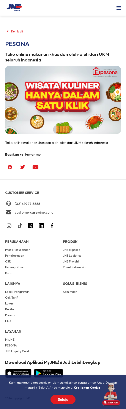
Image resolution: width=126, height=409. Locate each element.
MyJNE (9, 339)
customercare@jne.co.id (29, 212)
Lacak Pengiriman (17, 292)
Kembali (17, 31)
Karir (8, 273)
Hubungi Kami (14, 267)
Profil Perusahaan (17, 250)
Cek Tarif (11, 298)
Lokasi (9, 303)
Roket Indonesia (74, 267)
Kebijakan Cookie (87, 388)
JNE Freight (71, 261)
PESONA (11, 345)
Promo (10, 315)
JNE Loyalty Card (17, 351)
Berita (9, 309)
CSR (8, 261)
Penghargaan (14, 256)
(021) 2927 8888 (22, 203)
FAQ (8, 321)
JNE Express (71, 250)
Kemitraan (70, 291)
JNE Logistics (72, 256)
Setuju (63, 399)
